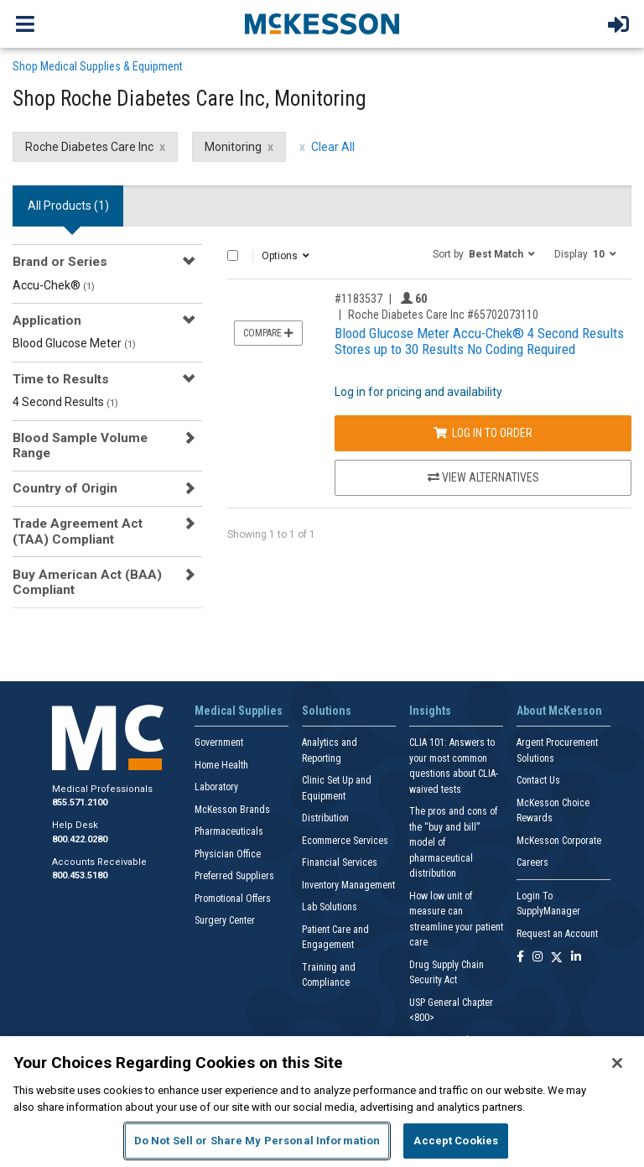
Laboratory (216, 787)
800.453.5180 (79, 875)
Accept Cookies (455, 1140)
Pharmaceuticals (229, 831)
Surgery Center (225, 920)
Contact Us (538, 780)
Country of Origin (65, 488)
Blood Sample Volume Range (80, 445)
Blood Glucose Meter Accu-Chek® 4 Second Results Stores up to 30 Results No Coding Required (479, 341)
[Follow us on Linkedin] (576, 958)
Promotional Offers (233, 898)
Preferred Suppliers (234, 876)
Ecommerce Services (345, 841)
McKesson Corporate (559, 841)
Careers (532, 862)
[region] (322, 1101)
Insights (430, 710)
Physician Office (228, 854)
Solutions (326, 710)
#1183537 (358, 298)
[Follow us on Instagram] (537, 958)
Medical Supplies (239, 710)
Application (47, 320)
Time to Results (61, 379)
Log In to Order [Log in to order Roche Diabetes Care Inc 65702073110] (483, 433)
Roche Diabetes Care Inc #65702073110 (443, 314)
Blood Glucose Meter (74, 343)
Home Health (221, 765)
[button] (484, 253)
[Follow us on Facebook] (520, 958)
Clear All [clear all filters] (333, 147)
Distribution (325, 818)
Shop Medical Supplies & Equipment (98, 66)
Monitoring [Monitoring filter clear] (233, 147)
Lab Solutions (329, 907)
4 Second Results (65, 402)
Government (219, 742)
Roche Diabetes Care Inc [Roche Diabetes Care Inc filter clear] (89, 147)
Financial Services (339, 862)
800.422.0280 (79, 839)
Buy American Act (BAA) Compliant (87, 582)
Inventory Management (348, 885)
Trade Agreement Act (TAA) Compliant (78, 531)
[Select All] (232, 255)
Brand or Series (60, 261)
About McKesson (559, 710)
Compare (268, 333)
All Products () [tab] (68, 205)
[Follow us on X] (557, 958)
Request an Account (557, 934)
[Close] (617, 1063)
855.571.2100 (79, 802)
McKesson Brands (232, 809)
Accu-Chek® (54, 285)
